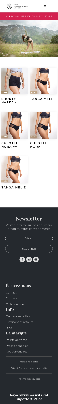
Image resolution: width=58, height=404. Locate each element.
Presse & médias (17, 345)
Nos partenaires (16, 351)
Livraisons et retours (19, 322)
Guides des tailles (18, 316)
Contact (11, 292)
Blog (9, 327)
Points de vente (16, 339)
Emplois (11, 298)
